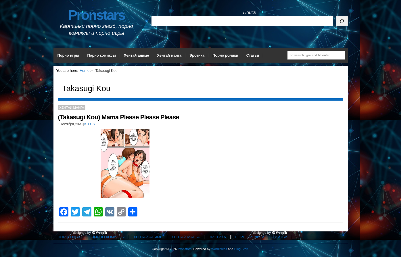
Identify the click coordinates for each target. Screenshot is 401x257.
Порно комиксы (101, 55)
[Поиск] (342, 21)
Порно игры (68, 55)
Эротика (196, 55)
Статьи (252, 55)
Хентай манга (169, 55)
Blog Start (241, 249)
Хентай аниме (136, 55)
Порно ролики (225, 55)
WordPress (219, 249)
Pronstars (96, 15)
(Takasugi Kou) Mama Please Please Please (118, 117)
